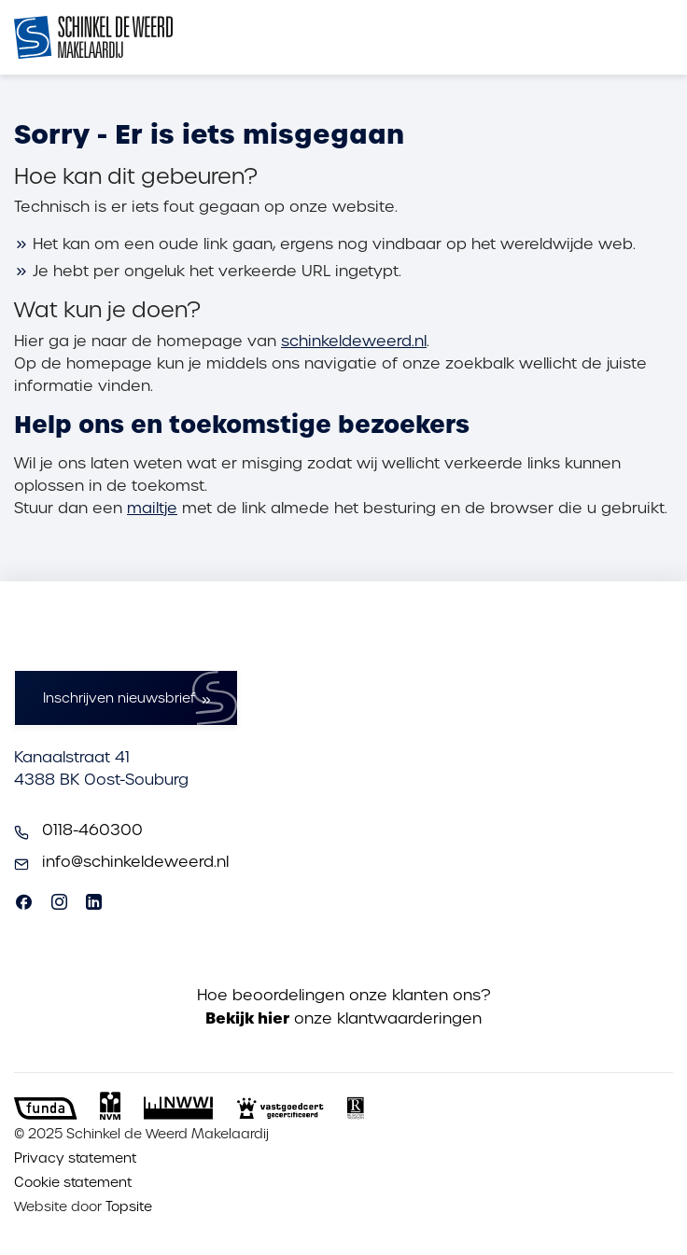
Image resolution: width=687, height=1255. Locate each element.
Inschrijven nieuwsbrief (119, 698)
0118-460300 (92, 830)
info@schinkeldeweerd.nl (135, 862)
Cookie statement (73, 1182)
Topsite (128, 1206)
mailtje (152, 508)
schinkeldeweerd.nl (354, 341)
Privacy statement (75, 1158)
